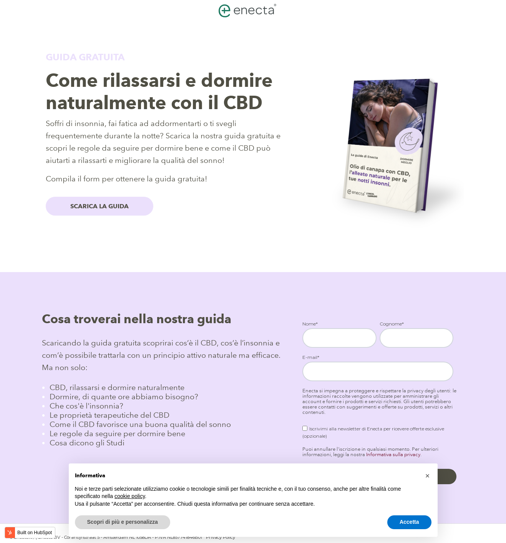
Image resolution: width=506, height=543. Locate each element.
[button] (427, 476)
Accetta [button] (409, 522)
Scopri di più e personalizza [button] (122, 522)
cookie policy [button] (129, 496)
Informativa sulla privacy (393, 455)
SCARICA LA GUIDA (99, 206)
